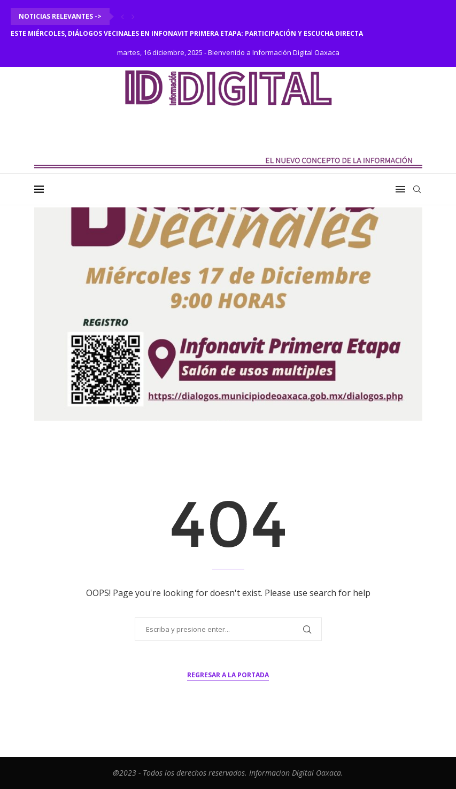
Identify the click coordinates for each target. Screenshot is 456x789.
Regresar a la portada (228, 674)
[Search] (417, 189)
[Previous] (122, 16)
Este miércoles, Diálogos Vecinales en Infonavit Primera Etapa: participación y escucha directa (187, 33)
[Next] (133, 16)
